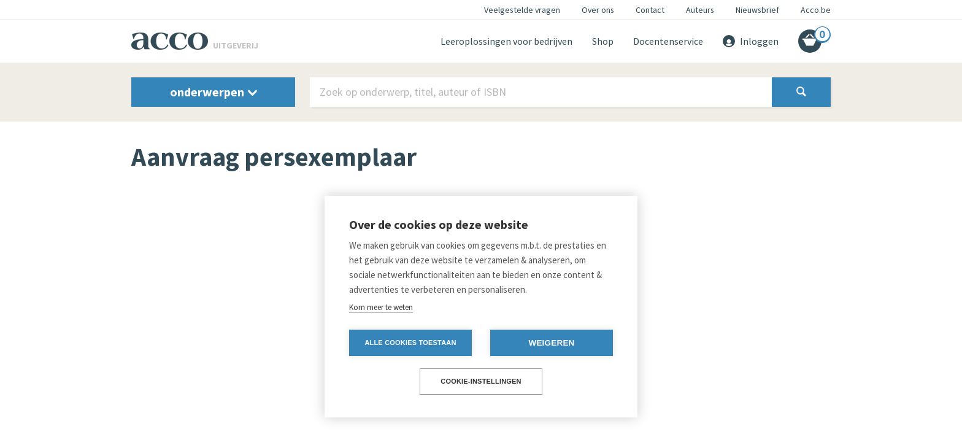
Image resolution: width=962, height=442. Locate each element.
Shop (603, 41)
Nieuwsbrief (757, 9)
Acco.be (816, 9)
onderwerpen (213, 91)
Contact (650, 9)
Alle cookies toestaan (410, 342)
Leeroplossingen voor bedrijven (506, 41)
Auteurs (700, 9)
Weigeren (551, 342)
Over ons (598, 9)
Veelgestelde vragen (522, 9)
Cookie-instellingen (481, 381)
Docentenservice (668, 41)
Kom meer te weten (381, 307)
